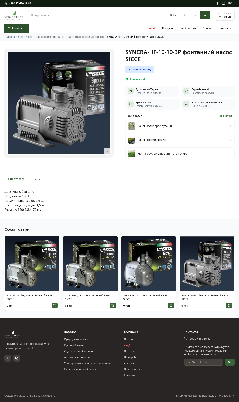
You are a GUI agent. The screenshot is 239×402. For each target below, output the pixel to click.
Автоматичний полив (77, 357)
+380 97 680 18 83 (17, 3)
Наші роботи (187, 28)
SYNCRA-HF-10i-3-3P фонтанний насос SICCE (205, 297)
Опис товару (16, 179)
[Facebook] (217, 3)
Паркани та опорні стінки (80, 369)
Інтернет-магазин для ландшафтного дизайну (205, 395)
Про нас (208, 28)
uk (231, 3)
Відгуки (37, 179)
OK (230, 362)
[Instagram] (223, 3)
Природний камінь (76, 339)
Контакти (226, 28)
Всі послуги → (227, 115)
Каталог (16, 28)
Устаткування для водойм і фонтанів (87, 363)
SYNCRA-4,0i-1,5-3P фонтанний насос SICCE (30, 297)
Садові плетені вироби (78, 351)
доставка (129, 363)
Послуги (167, 28)
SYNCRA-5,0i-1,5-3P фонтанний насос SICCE (88, 297)
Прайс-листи (132, 369)
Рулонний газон (74, 345)
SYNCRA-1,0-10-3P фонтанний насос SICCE (145, 297)
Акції (152, 28)
